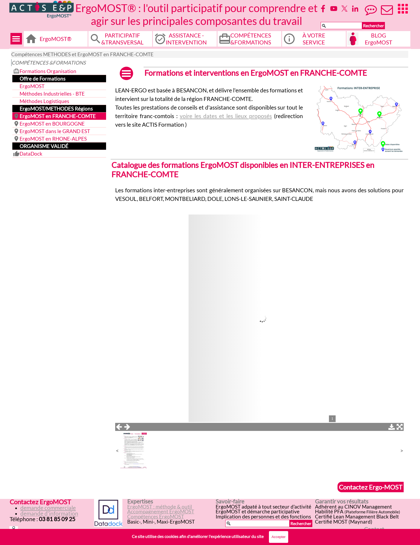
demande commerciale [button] (48, 507)
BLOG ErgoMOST (378, 39)
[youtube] (333, 8)
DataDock (31, 154)
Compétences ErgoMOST (155, 517)
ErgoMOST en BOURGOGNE (52, 124)
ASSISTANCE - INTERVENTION (186, 39)
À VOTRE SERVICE (313, 39)
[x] (344, 8)
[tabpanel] (209, 107)
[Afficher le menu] (16, 38)
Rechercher (373, 25)
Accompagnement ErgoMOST (160, 511)
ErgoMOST (32, 86)
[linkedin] (355, 8)
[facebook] (323, 8)
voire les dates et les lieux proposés (226, 115)
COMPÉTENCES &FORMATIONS (250, 39)
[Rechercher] (341, 25)
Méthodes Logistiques (44, 101)
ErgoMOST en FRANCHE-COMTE (58, 116)
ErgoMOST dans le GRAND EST (55, 131)
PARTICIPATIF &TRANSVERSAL (122, 39)
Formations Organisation (48, 71)
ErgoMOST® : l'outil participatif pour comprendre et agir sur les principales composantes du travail (197, 14)
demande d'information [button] (49, 513)
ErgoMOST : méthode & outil (159, 507)
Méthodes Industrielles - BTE (52, 94)
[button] (359, 86)
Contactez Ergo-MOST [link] (370, 487)
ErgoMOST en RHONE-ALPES (53, 139)
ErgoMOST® (56, 38)
